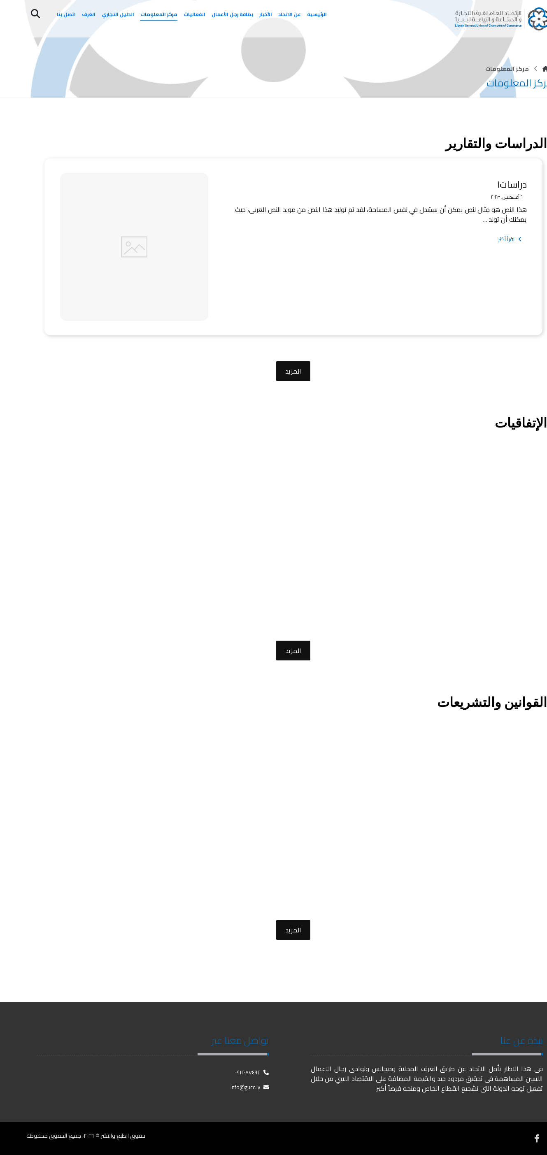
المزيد (293, 371)
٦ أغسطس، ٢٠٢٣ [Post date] (507, 197)
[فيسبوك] (536, 1138)
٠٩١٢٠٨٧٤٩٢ (252, 1072)
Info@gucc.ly (249, 1087)
